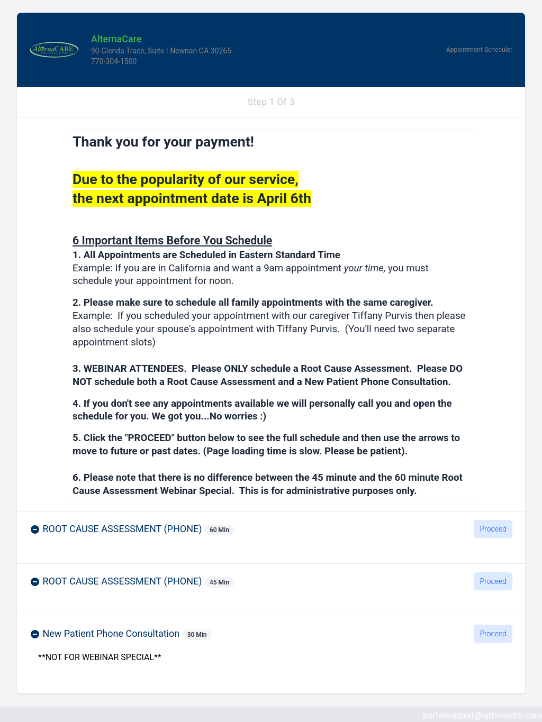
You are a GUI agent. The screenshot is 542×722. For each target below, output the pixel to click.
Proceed (493, 529)
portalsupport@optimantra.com (482, 715)
